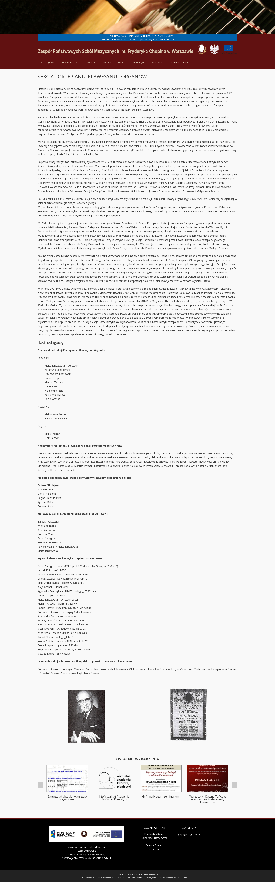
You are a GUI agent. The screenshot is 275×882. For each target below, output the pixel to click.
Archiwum (157, 62)
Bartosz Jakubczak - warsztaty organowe (67, 798)
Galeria (121, 62)
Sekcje (106, 62)
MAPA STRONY (189, 827)
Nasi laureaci (68, 62)
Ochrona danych (179, 62)
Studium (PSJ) (138, 62)
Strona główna (48, 62)
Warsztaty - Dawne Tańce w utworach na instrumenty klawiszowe (207, 799)
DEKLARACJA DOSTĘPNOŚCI (188, 834)
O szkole (89, 62)
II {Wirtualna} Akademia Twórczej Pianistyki (113, 798)
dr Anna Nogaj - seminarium (160, 796)
